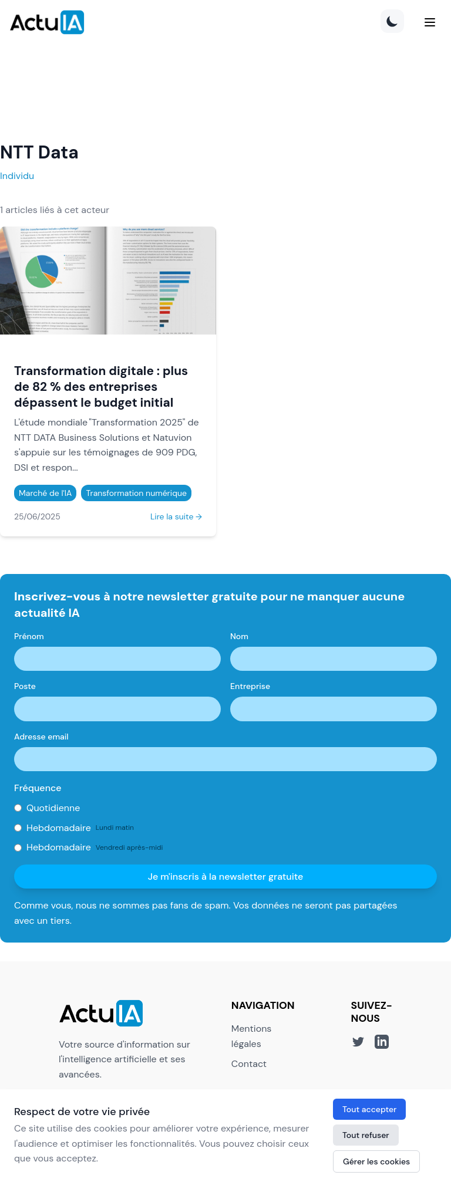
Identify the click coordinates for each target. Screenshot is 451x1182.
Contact (249, 1064)
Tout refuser (365, 1135)
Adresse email (41, 736)
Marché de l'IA (45, 493)
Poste (25, 686)
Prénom (29, 636)
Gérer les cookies (376, 1161)
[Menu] (430, 22)
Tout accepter (369, 1109)
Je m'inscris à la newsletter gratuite (226, 876)
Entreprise (250, 686)
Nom (239, 636)
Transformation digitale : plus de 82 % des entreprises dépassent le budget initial (101, 386)
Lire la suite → (176, 516)
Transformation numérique (136, 493)
